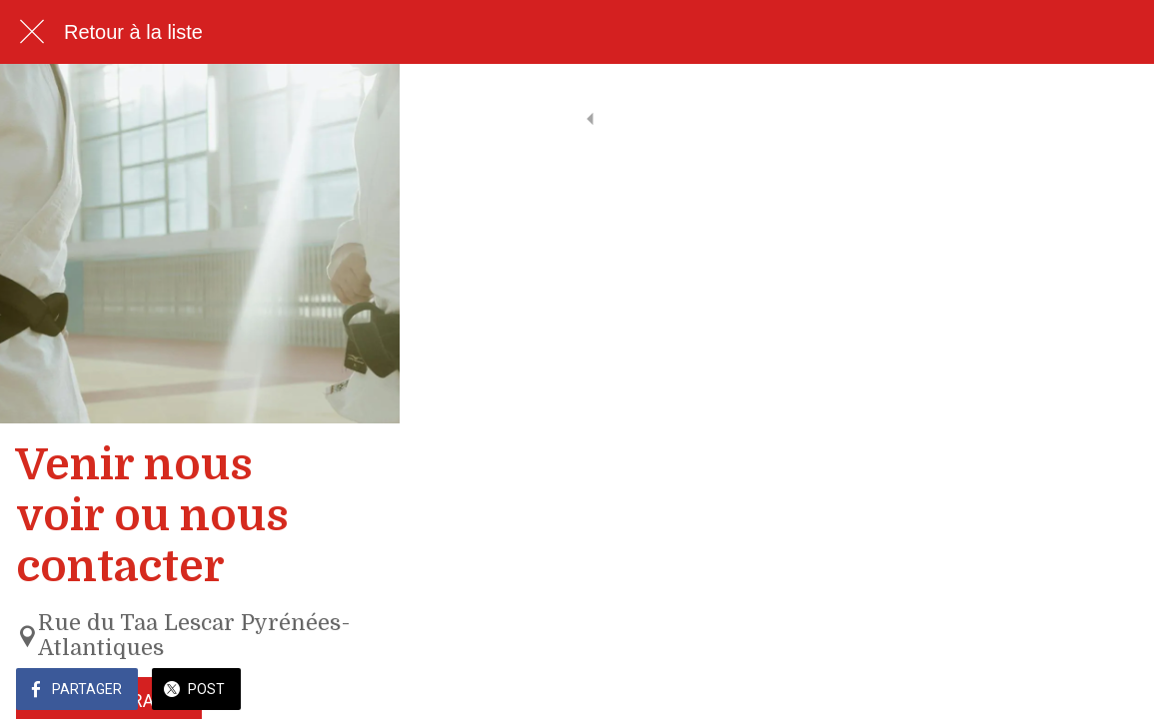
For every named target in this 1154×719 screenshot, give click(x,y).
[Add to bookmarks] (1114, 691)
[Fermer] (32, 32)
